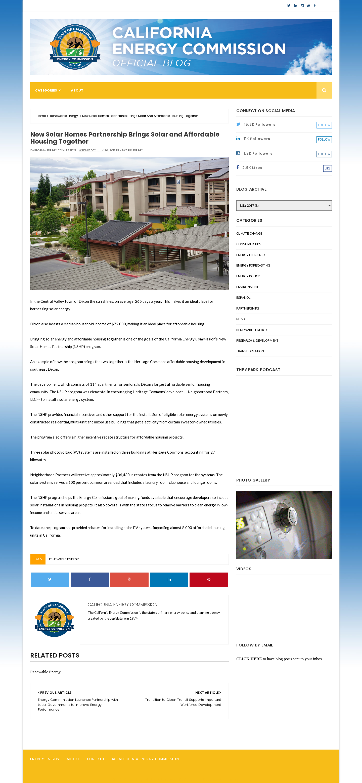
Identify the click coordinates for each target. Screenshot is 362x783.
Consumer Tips (248, 244)
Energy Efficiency (250, 254)
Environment (247, 287)
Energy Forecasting (253, 265)
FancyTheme (240, 779)
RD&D (240, 319)
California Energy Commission (190, 339)
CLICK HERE (249, 659)
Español (243, 297)
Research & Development (257, 340)
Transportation (250, 351)
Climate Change (249, 233)
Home (41, 116)
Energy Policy (248, 276)
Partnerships (247, 308)
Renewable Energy (64, 116)
